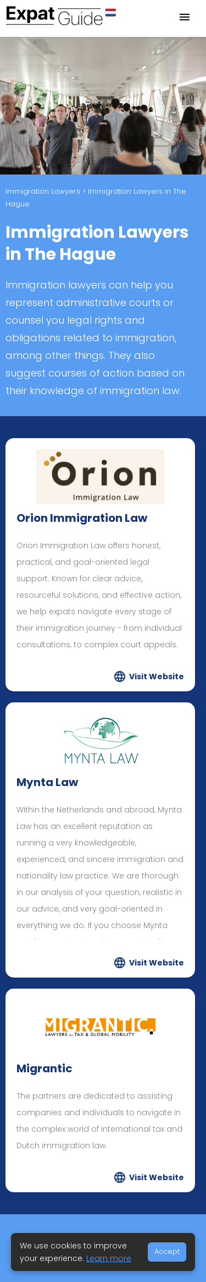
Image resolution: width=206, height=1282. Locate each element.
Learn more (108, 1258)
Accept (167, 1251)
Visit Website (156, 676)
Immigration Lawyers (42, 191)
